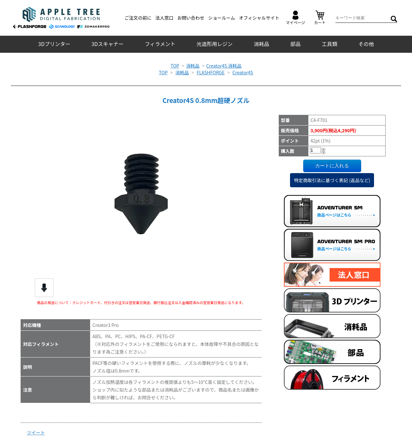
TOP (175, 65)
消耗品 (261, 44)
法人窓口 (164, 17)
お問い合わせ (190, 17)
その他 (366, 44)
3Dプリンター (54, 44)
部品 (295, 44)
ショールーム (221, 17)
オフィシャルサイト (259, 17)
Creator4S (242, 72)
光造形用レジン (215, 44)
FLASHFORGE (211, 72)
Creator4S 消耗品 (223, 65)
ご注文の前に (138, 17)
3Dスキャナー (107, 44)
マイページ (295, 18)
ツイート (36, 432)
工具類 (329, 44)
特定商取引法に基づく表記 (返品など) (332, 180)
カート (320, 18)
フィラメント (160, 44)
